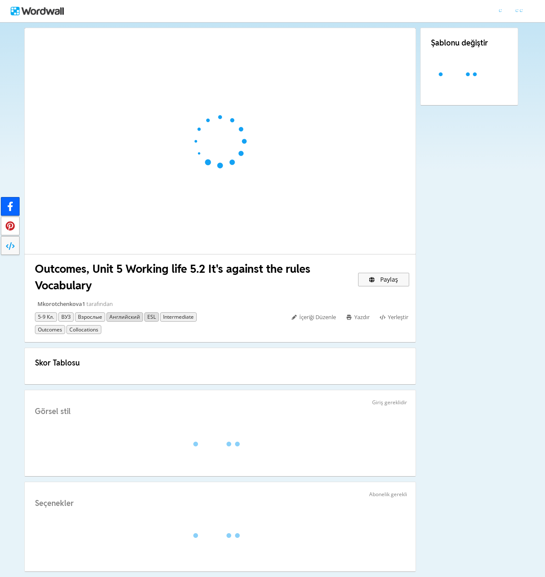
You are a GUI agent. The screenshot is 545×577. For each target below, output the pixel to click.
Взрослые (90, 316)
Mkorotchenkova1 (61, 304)
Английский (124, 316)
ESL (151, 316)
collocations (83, 329)
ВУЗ (66, 316)
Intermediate (178, 316)
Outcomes (50, 329)
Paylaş (383, 279)
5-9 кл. (46, 316)
